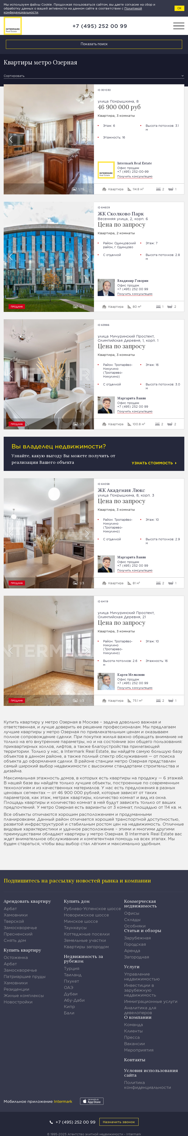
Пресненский (18, 933)
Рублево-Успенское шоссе (92, 908)
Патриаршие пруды (25, 976)
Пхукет (71, 980)
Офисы (131, 913)
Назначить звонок (119, 1122)
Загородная (136, 956)
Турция (71, 968)
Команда (133, 1024)
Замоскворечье (20, 927)
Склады (132, 919)
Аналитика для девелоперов (140, 1010)
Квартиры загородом (86, 946)
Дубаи (71, 993)
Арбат (10, 908)
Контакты (134, 1059)
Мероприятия (138, 1049)
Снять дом (15, 940)
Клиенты (133, 1030)
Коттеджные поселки (87, 933)
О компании (138, 1017)
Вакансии (134, 1043)
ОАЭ (68, 987)
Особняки (135, 925)
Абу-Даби (74, 1000)
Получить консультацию (135, 176)
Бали (69, 1012)
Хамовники (16, 914)
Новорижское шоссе (86, 914)
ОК (179, 8)
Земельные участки (85, 940)
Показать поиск (94, 44)
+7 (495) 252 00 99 (99, 26)
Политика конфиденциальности (147, 1085)
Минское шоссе (81, 921)
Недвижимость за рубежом (83, 959)
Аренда (132, 950)
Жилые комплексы (24, 995)
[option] (49, 139)
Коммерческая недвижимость (140, 903)
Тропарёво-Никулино (117, 367)
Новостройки (18, 1001)
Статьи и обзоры (142, 930)
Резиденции (16, 989)
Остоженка (16, 957)
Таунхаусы (75, 927)
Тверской (14, 921)
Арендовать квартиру (27, 901)
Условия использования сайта (151, 1073)
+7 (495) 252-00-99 (133, 171)
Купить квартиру (22, 950)
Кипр (69, 1006)
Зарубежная (137, 937)
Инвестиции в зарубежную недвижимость (140, 990)
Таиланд (73, 974)
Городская (135, 944)
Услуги (132, 966)
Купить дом (77, 901)
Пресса (132, 1037)
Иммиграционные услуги (150, 1001)
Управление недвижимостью (142, 976)
